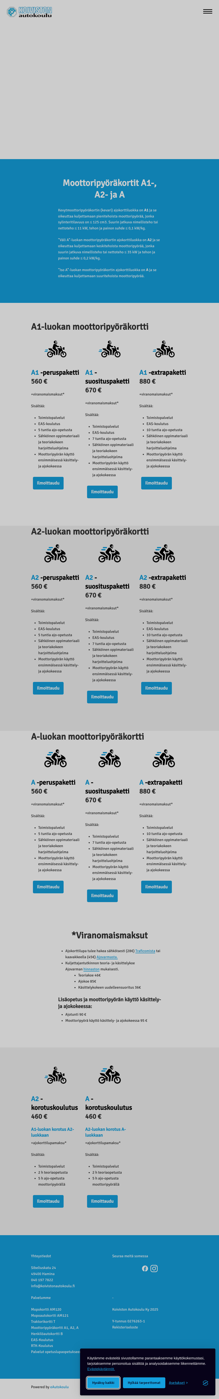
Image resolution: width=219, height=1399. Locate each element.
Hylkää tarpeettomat (144, 1383)
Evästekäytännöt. (101, 1369)
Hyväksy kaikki (103, 1383)
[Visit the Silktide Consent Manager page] (205, 1382)
